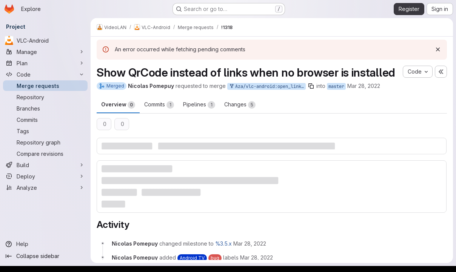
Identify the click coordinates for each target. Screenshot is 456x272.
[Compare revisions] (45, 153)
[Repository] (45, 97)
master (336, 86)
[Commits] (45, 119)
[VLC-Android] (45, 40)
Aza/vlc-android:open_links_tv (267, 86)
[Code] (45, 74)
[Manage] (45, 51)
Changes (240, 105)
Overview (118, 105)
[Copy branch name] (311, 86)
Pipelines (199, 105)
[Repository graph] (45, 142)
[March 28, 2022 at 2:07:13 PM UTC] (249, 243)
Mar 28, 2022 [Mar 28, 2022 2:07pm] (363, 86)
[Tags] (45, 131)
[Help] (45, 244)
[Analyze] (45, 187)
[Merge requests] (45, 85)
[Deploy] (45, 176)
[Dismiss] (437, 49)
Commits (159, 105)
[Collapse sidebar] (45, 256)
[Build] (45, 165)
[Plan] (45, 63)
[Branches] (45, 108)
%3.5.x (223, 243)
